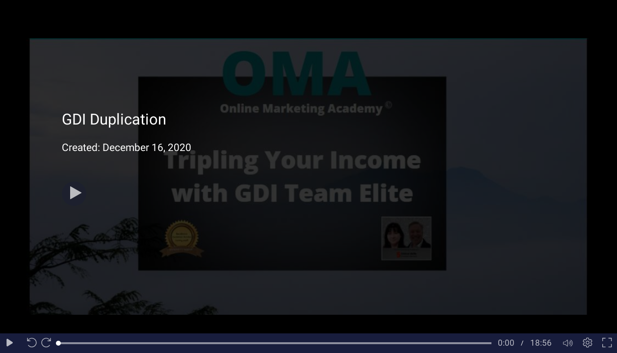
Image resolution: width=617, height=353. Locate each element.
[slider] (274, 343)
